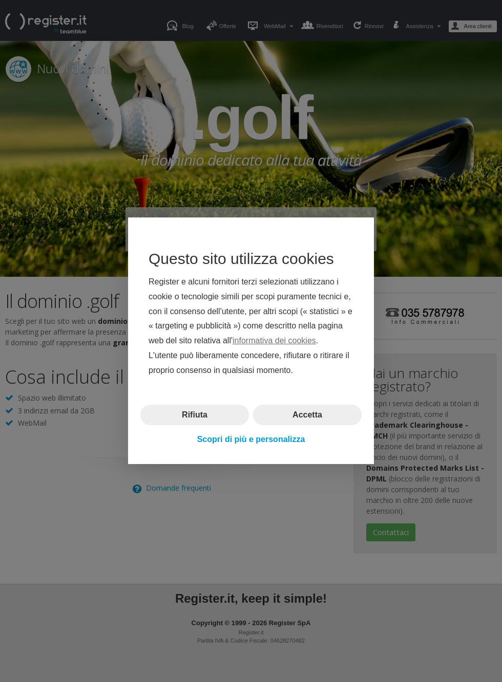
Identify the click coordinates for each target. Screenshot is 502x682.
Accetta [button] (307, 414)
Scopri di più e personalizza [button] (251, 439)
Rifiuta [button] (194, 414)
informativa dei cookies (274, 341)
